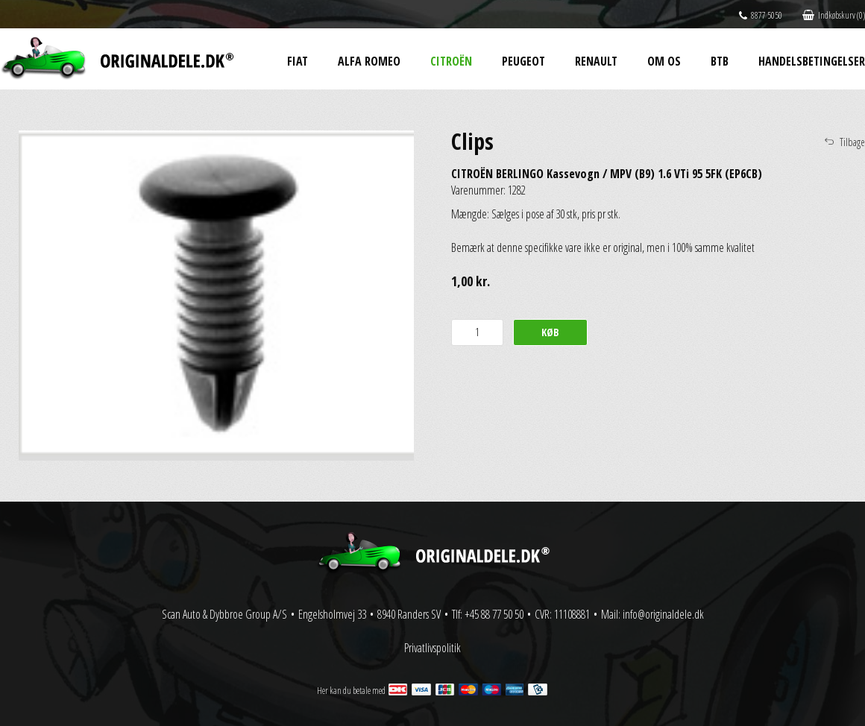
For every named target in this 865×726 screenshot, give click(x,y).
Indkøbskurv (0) (833, 15)
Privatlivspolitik (432, 648)
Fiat (297, 61)
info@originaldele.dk (663, 614)
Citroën (451, 61)
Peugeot (523, 61)
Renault (596, 61)
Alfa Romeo (369, 61)
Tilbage (852, 142)
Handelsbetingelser (811, 61)
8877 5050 (760, 15)
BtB (720, 61)
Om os (664, 61)
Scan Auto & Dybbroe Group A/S (224, 614)
